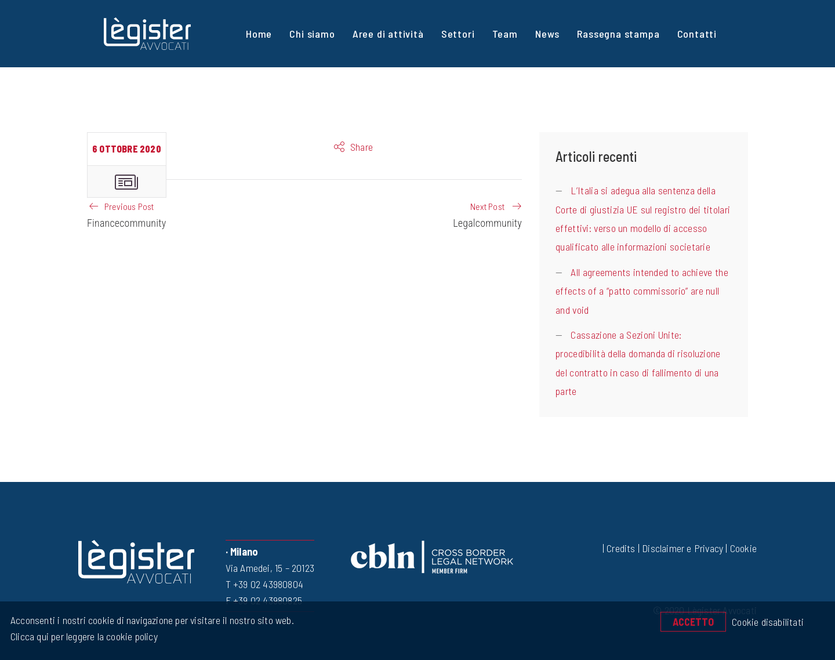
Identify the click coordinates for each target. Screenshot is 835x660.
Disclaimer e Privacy (682, 548)
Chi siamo (312, 33)
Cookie (743, 548)
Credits (621, 548)
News (547, 33)
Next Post (487, 206)
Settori (458, 33)
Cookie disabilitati (768, 621)
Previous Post (129, 206)
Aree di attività (388, 33)
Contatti (697, 33)
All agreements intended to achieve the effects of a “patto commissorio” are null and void (642, 291)
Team (505, 33)
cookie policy (131, 636)
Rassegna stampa (618, 33)
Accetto (693, 621)
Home (259, 33)
